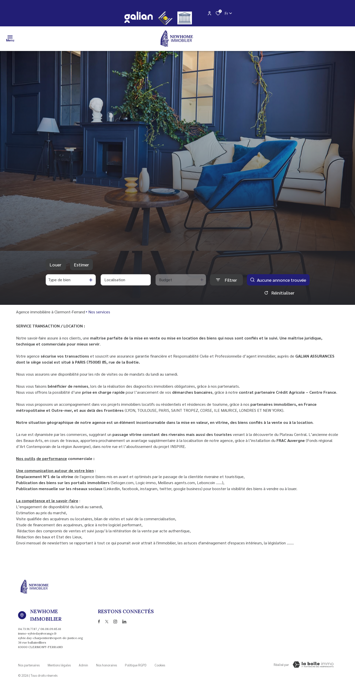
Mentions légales (59, 664)
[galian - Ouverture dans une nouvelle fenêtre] (138, 17)
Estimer (81, 264)
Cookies (160, 664)
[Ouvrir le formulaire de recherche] (226, 279)
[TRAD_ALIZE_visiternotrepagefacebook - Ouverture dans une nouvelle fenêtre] (99, 621)
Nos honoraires (106, 664)
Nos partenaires (29, 664)
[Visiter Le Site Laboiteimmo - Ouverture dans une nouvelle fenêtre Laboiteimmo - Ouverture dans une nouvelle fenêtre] (313, 664)
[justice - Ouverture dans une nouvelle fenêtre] (184, 18)
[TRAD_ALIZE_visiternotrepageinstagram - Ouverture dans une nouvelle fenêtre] (115, 621)
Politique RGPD (136, 664)
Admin (83, 664)
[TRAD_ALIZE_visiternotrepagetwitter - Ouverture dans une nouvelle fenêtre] (107, 621)
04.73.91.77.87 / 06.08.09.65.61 (39, 629)
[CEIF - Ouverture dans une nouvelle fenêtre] (165, 18)
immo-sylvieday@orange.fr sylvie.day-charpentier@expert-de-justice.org (50, 636)
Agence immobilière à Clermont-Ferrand (50, 311)
